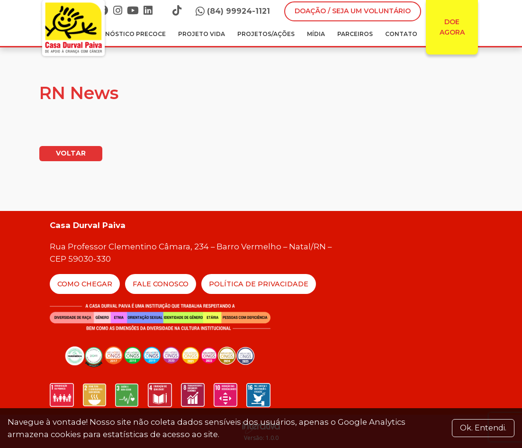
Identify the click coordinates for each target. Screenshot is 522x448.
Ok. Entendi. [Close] (483, 427)
